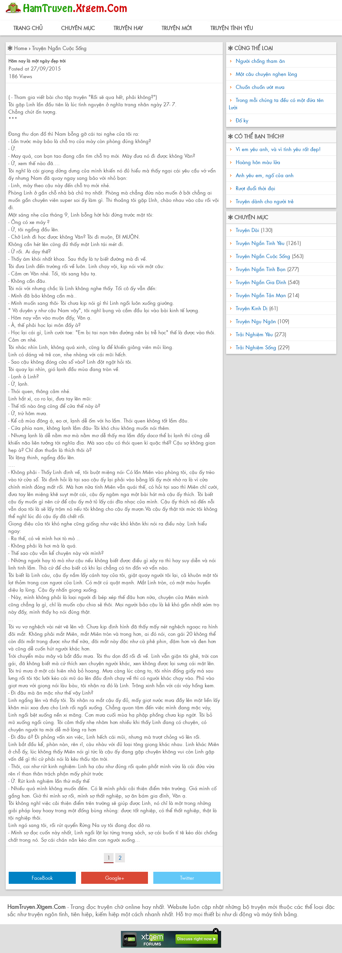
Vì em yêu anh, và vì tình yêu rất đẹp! (277, 149)
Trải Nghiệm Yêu (254, 334)
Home (20, 48)
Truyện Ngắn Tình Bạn (261, 269)
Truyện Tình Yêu (231, 28)
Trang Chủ (27, 28)
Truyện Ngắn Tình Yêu (260, 243)
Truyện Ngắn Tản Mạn (261, 295)
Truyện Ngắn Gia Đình (261, 282)
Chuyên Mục (78, 28)
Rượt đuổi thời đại (254, 188)
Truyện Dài (247, 230)
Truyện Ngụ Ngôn (256, 321)
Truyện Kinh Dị (252, 308)
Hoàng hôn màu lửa (257, 162)
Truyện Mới (177, 28)
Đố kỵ (242, 120)
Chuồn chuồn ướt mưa (260, 87)
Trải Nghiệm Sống (256, 347)
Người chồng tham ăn (260, 61)
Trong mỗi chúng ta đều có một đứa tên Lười (276, 103)
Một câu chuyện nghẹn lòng (266, 74)
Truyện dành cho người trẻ (264, 201)
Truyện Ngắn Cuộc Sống (59, 48)
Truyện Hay (128, 28)
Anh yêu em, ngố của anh (264, 175)
